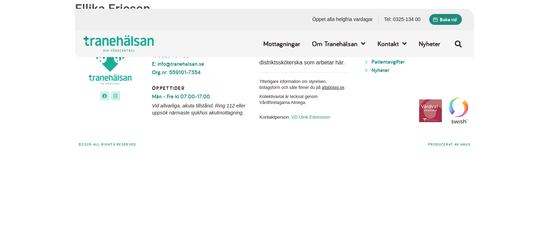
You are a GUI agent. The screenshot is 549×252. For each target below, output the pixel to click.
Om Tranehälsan (339, 43)
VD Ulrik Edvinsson (310, 117)
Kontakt (392, 43)
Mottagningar (281, 43)
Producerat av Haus (449, 144)
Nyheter (429, 43)
